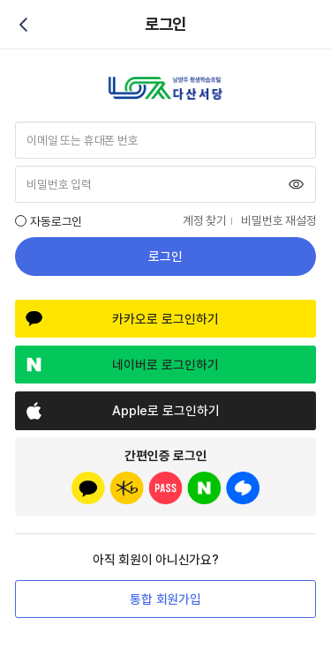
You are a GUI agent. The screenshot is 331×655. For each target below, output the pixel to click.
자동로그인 (56, 221)
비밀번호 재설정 (278, 220)
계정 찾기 (205, 220)
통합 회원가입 (165, 599)
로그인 (165, 256)
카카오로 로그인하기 (165, 319)
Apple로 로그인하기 (166, 411)
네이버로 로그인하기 (165, 365)
